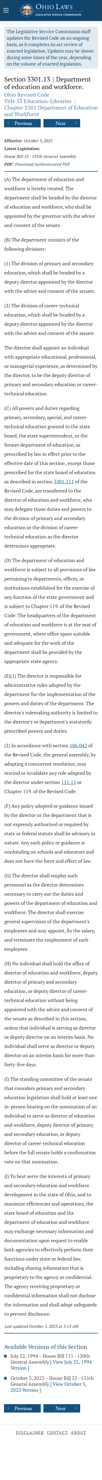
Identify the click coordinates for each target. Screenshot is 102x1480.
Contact (57, 1432)
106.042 (78, 745)
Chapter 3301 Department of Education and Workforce (51, 111)
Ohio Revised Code (26, 94)
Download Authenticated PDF (42, 164)
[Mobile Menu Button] (6, 10)
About (78, 1432)
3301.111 (64, 481)
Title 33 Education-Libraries (38, 101)
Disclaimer (30, 1432)
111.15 (68, 782)
